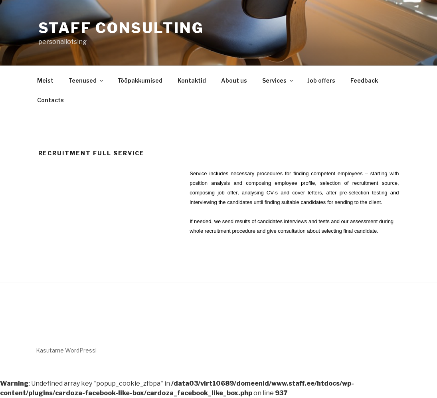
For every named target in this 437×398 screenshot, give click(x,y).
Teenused (86, 80)
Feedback (364, 80)
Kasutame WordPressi (66, 350)
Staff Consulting (121, 28)
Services (278, 80)
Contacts (50, 100)
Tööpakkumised (139, 80)
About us (234, 80)
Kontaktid (192, 80)
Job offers (321, 80)
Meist (45, 80)
